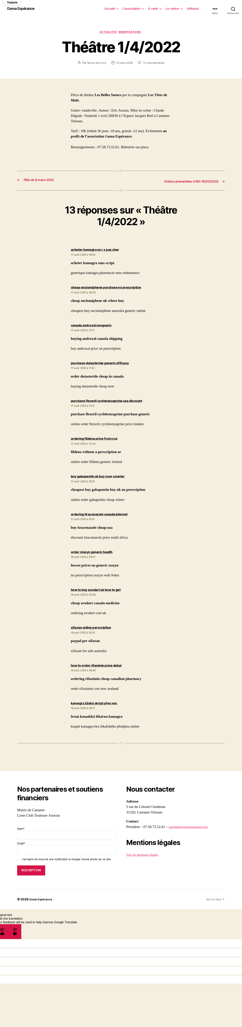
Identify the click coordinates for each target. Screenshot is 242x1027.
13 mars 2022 (124, 63)
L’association (131, 8)
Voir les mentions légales (144, 855)
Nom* (66, 833)
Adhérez (193, 8)
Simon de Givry (96, 63)
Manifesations (132, 32)
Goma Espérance (23, 9)
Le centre (172, 8)
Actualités (107, 32)
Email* (66, 848)
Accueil (110, 8)
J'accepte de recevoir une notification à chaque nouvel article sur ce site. (66, 859)
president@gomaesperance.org (191, 827)
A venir (153, 8)
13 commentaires (154, 63)
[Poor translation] (15, 931)
